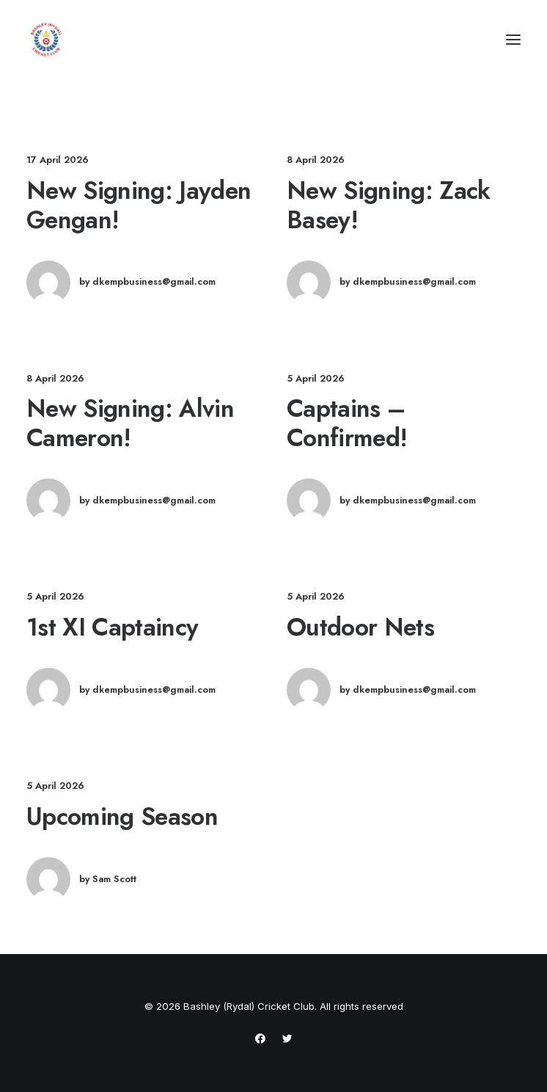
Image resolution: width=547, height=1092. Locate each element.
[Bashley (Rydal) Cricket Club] (46, 39)
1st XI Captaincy (112, 626)
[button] (513, 39)
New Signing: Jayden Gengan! (138, 204)
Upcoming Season (122, 816)
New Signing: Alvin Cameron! (130, 422)
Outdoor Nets (360, 626)
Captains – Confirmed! (347, 422)
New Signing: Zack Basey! (389, 204)
